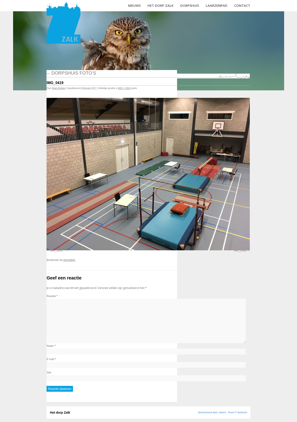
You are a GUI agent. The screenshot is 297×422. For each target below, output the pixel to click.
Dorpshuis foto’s (71, 72)
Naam (51, 345)
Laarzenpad (216, 5)
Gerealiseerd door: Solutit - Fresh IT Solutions (222, 412)
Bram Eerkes (58, 88)
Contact (242, 5)
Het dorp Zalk (160, 5)
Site (49, 372)
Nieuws (134, 5)
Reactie (52, 296)
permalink (69, 260)
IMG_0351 (56, 250)
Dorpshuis (189, 5)
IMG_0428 (240, 250)
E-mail (51, 359)
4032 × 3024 (124, 88)
